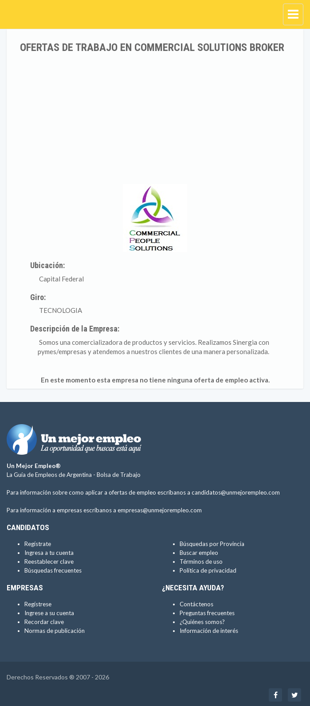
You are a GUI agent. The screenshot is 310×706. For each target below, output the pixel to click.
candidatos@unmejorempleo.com (236, 492)
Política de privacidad (208, 570)
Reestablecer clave (49, 561)
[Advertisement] (155, 120)
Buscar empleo (199, 552)
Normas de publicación (54, 630)
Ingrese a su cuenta (49, 612)
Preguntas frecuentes (207, 612)
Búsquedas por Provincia (212, 543)
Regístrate (37, 543)
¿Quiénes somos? (202, 621)
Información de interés (209, 630)
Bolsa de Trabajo (119, 474)
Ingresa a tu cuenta (49, 552)
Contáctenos (196, 604)
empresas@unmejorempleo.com (160, 510)
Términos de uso (201, 561)
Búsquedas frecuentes (53, 570)
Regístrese (37, 604)
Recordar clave (44, 621)
